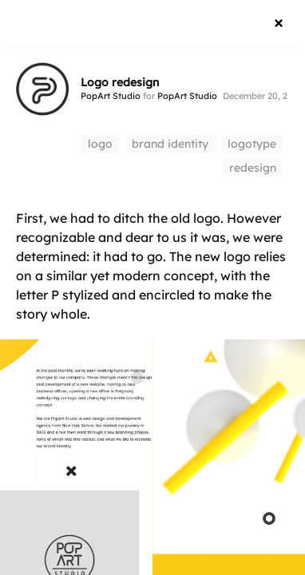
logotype (252, 144)
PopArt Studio (111, 95)
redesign (252, 168)
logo (100, 144)
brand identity (170, 144)
